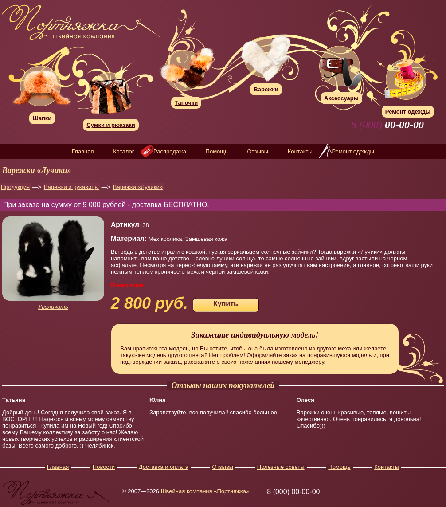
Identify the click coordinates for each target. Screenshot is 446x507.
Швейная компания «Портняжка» (205, 491)
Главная (83, 151)
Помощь (217, 151)
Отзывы (257, 151)
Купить (225, 303)
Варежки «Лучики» (138, 187)
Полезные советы (281, 467)
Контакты (300, 151)
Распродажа (169, 151)
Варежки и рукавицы (71, 187)
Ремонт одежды (353, 151)
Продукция (15, 187)
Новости (104, 467)
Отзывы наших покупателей (223, 385)
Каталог (123, 151)
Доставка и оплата (163, 467)
